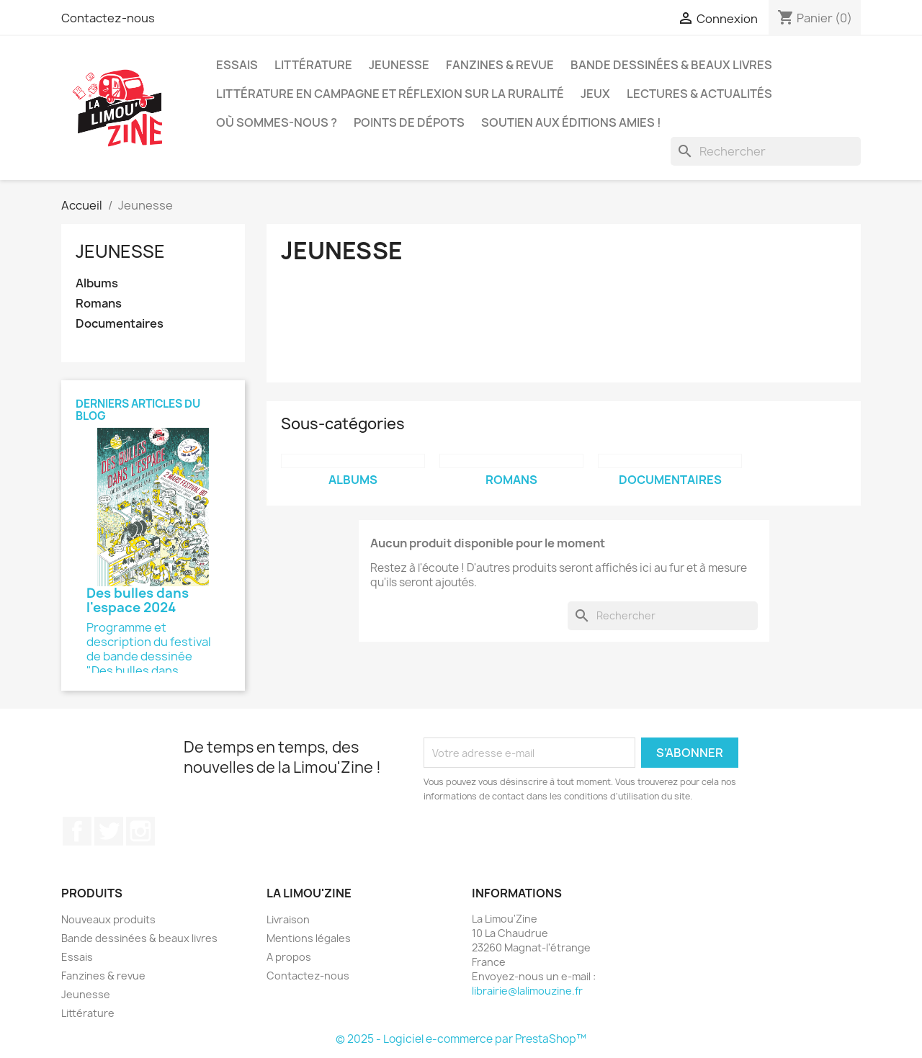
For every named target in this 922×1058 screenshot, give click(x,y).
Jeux (595, 94)
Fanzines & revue (500, 65)
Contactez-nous (108, 18)
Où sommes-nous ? (276, 122)
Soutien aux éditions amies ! (571, 122)
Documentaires (120, 323)
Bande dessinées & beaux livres (671, 65)
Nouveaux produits (108, 919)
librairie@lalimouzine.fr (527, 991)
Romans (99, 303)
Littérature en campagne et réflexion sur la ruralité (390, 94)
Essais (237, 65)
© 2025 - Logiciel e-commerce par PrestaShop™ (461, 1038)
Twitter (108, 831)
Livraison (288, 919)
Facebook (77, 831)
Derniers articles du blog (138, 409)
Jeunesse (399, 65)
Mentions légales (309, 938)
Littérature (313, 65)
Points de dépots (409, 122)
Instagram (140, 831)
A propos (289, 957)
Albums (97, 283)
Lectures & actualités (699, 94)
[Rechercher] (766, 151)
